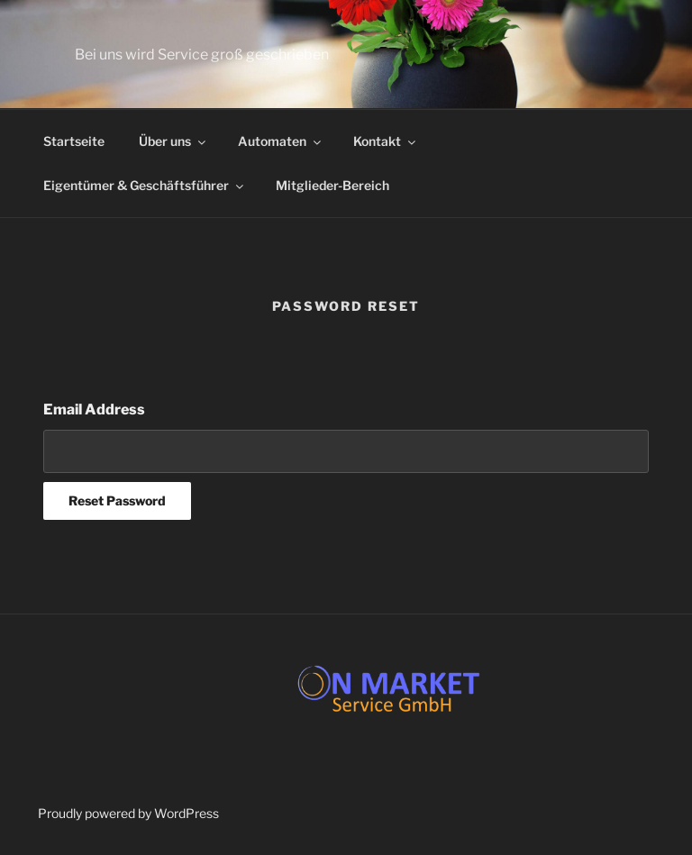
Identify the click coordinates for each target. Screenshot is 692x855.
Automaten (280, 141)
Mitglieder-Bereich (332, 185)
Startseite (74, 141)
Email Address (94, 409)
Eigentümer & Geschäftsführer (144, 185)
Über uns (173, 141)
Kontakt (385, 141)
